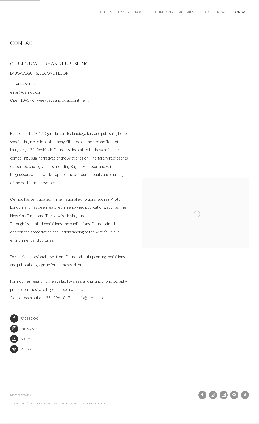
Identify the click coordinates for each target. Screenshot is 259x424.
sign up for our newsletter (60, 264)
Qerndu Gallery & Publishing (50, 12)
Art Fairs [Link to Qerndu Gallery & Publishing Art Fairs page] (186, 12)
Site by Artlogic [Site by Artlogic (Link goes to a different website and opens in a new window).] (94, 403)
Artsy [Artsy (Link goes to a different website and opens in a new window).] (20, 339)
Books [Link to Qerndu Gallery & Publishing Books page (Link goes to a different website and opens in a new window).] (140, 12)
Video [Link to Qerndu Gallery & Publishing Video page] (205, 12)
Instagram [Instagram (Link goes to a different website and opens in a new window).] (24, 329)
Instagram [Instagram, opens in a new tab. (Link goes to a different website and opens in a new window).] (213, 395)
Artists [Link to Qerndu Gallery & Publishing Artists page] (106, 12)
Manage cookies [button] (20, 394)
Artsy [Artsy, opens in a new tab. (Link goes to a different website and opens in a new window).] (224, 395)
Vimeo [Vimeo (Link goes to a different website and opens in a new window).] (20, 349)
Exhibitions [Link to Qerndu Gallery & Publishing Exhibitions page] (163, 12)
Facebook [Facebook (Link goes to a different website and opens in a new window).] (24, 318)
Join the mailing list (234, 395)
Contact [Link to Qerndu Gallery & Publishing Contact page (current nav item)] (240, 12)
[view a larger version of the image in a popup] (195, 182)
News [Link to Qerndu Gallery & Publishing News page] (221, 12)
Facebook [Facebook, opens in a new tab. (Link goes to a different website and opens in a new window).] (202, 395)
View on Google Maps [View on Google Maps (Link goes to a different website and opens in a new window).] (245, 395)
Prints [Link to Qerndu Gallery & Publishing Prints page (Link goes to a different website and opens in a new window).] (123, 12)
